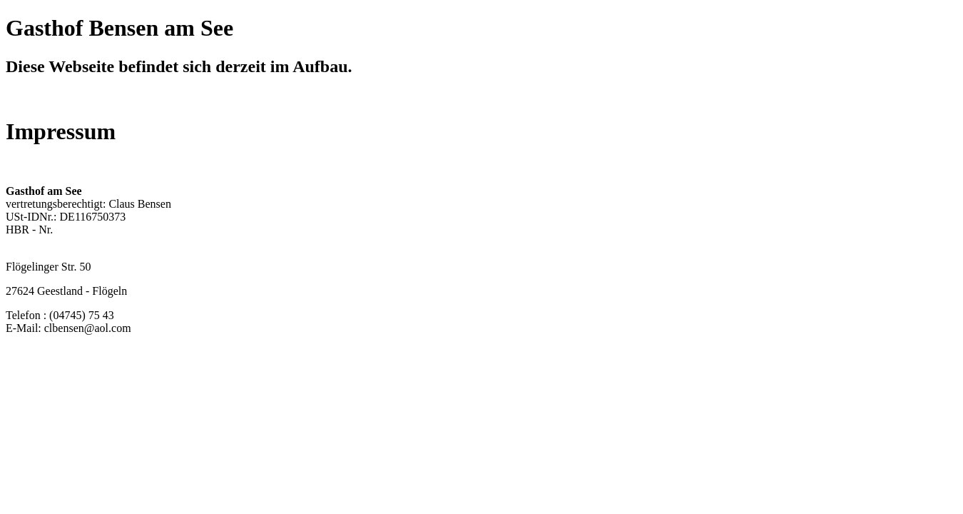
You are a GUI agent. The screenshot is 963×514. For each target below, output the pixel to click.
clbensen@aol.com (87, 328)
